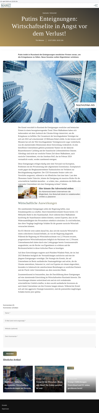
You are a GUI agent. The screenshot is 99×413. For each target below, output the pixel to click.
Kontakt (4, 405)
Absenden (10, 354)
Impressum (5, 409)
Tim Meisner (40, 40)
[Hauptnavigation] (95, 5)
